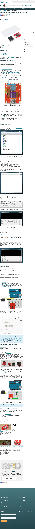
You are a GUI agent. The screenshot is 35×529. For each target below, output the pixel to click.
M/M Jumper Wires (5, 281)
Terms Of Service (21, 502)
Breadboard (4, 282)
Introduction (26, 16)
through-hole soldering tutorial (7, 286)
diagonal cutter (8, 353)
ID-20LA (3, 116)
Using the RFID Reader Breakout (28, 26)
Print (25, 36)
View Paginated (27, 34)
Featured (3, 8)
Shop (2, 2)
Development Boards (17, 8)
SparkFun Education (4, 497)
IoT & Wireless (24, 8)
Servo (4, 283)
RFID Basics (4, 68)
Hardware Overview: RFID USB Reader (28, 19)
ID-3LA (14, 115)
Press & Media (3, 496)
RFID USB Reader (6, 53)
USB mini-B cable (11, 57)
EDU (17, 0)
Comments (29, 32)
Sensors (11, 8)
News (14, 2)
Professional (14, 0)
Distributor (21, 0)
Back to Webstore (25, 5)
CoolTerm (9, 196)
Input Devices (28, 44)
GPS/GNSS (6, 8)
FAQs (19, 498)
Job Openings (3, 498)
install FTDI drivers (19, 128)
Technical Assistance (22, 497)
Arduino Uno (4, 279)
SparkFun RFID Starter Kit (6, 19)
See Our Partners (3, 502)
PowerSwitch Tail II (8, 414)
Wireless (30, 46)
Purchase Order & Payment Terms (23, 496)
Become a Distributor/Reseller (5, 505)
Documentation (8, 2)
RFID (26, 46)
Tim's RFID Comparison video (7, 69)
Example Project (27, 23)
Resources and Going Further (28, 29)
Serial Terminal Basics (6, 66)
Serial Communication (6, 65)
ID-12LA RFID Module (6, 54)
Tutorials (4, 10)
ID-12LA (18, 115)
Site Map (20, 506)
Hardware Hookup (27, 21)
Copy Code (20, 320)
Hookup (26, 42)
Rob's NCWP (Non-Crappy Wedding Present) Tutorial (11, 417)
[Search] (20, 5)
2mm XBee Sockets (19, 352)
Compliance (20, 505)
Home (1, 10)
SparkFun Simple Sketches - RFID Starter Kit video (10, 72)
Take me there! (9, 478)
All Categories (31, 8)
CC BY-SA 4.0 (31, 51)
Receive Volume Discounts (5, 506)
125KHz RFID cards (6, 55)
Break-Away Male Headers (6, 284)
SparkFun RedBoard (14, 278)
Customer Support (32, 0)
